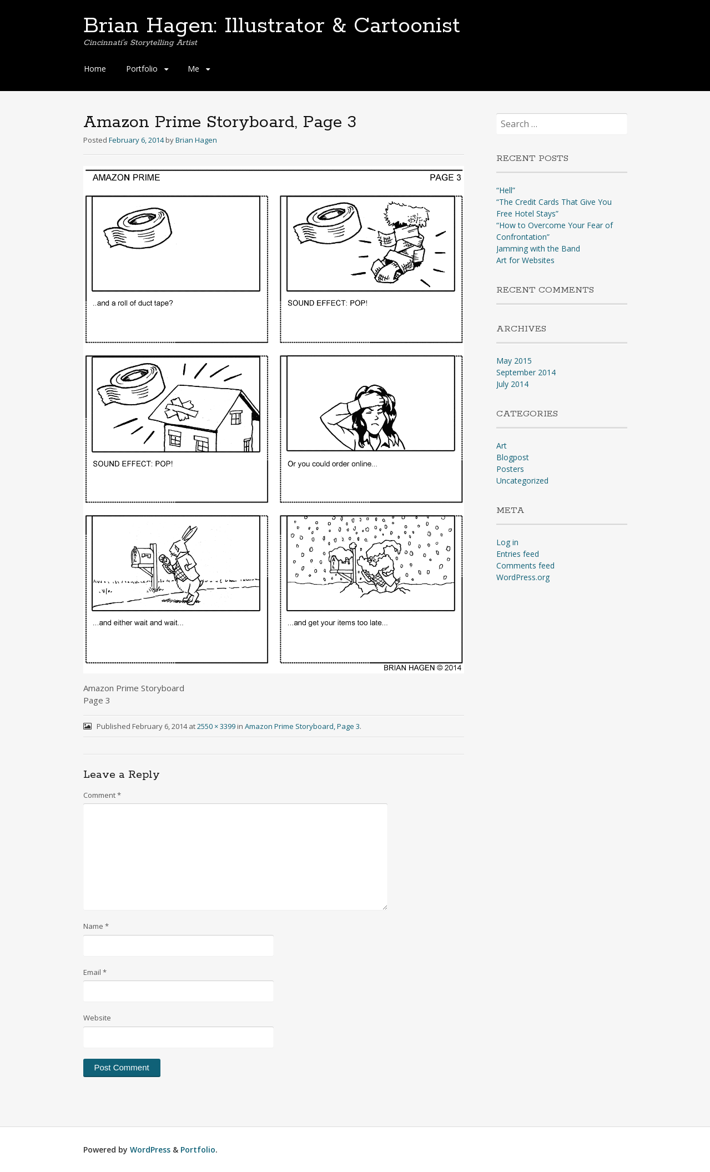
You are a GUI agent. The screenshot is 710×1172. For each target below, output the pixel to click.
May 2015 (514, 360)
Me (193, 68)
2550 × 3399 (216, 726)
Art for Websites (525, 260)
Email (95, 972)
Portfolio (142, 68)
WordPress (150, 1149)
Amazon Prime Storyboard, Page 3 (302, 726)
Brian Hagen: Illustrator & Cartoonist (271, 26)
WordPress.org (523, 577)
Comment (102, 795)
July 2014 (512, 384)
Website (97, 1018)
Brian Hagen (196, 140)
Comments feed (525, 565)
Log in (507, 542)
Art (501, 445)
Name (96, 926)
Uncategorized (522, 480)
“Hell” (505, 190)
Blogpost (512, 457)
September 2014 (526, 372)
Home (95, 68)
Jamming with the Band (538, 248)
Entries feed (517, 554)
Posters (510, 469)
